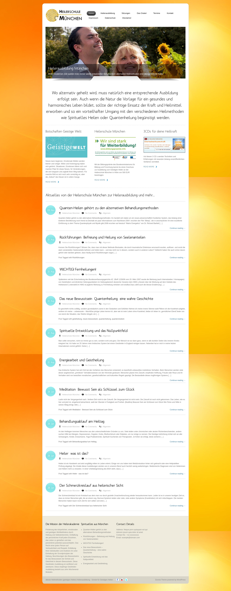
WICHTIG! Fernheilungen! (93, 543)
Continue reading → (177, 228)
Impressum (93, 18)
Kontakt (170, 13)
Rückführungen (78, 258)
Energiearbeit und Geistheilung (95, 564)
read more (51, 182)
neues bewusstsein (90, 319)
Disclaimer (126, 18)
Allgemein (106, 213)
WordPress (181, 580)
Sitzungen (126, 13)
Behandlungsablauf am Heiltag (84, 442)
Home (91, 13)
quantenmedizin (118, 319)
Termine (156, 13)
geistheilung (77, 319)
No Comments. (91, 213)
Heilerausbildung (108, 13)
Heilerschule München (71, 213)
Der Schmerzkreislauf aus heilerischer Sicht (89, 506)
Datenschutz (110, 18)
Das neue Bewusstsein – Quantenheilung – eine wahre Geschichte (94, 550)
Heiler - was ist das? (80, 474)
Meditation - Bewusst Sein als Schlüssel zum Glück (92, 410)
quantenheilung (105, 319)
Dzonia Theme (161, 580)
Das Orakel (141, 13)
